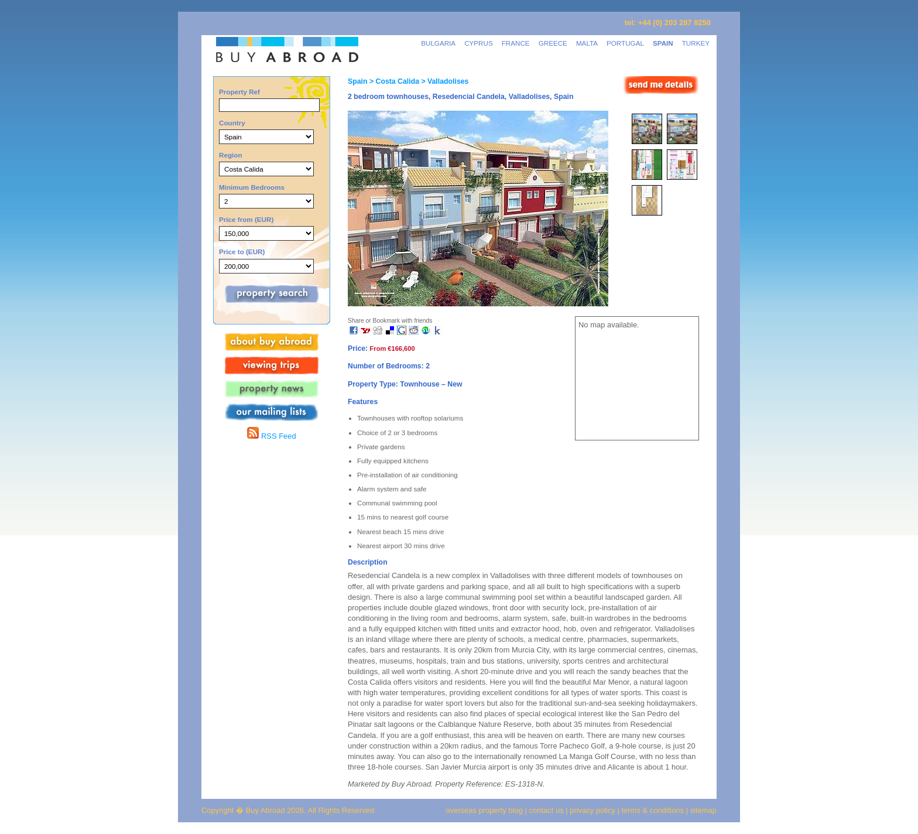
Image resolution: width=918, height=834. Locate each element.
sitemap (702, 810)
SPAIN (663, 43)
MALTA (587, 43)
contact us (546, 810)
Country (232, 123)
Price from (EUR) (246, 219)
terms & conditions (654, 810)
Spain (357, 81)
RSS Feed (271, 436)
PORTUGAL (625, 43)
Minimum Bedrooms (252, 187)
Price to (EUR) (242, 251)
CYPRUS (478, 43)
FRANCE (516, 43)
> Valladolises (443, 81)
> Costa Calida (393, 81)
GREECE (553, 43)
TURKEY (696, 43)
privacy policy (592, 810)
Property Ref (239, 91)
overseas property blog (484, 810)
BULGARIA (438, 43)
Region (230, 155)
